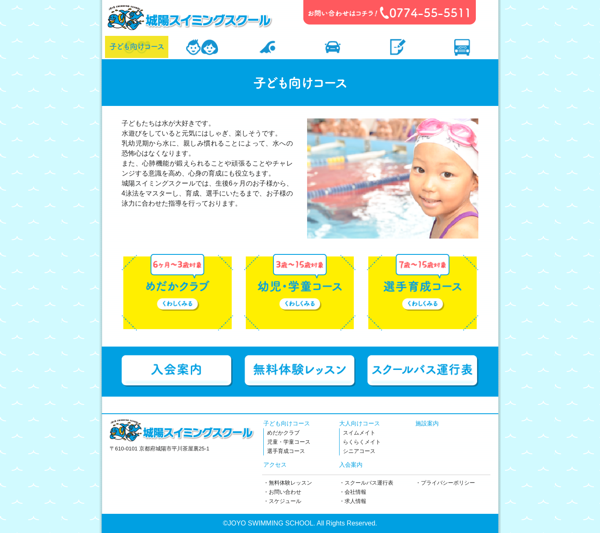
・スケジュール (282, 501)
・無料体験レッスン (287, 483)
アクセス (275, 464)
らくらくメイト (362, 442)
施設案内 (427, 423)
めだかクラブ (283, 433)
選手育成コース (286, 451)
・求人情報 (352, 501)
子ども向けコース (286, 423)
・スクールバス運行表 (366, 483)
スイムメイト (359, 433)
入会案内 (350, 464)
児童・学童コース (288, 442)
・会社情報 (352, 492)
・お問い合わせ (282, 492)
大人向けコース (359, 423)
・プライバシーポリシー (445, 483)
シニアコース (359, 451)
